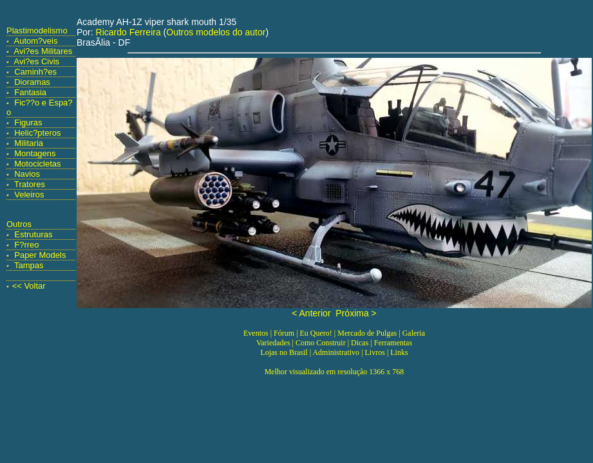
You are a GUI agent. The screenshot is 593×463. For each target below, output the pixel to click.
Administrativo (335, 352)
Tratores (29, 184)
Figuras (28, 122)
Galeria (413, 333)
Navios (27, 174)
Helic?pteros (37, 133)
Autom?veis (36, 41)
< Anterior (311, 313)
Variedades (273, 342)
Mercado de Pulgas (367, 333)
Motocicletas (37, 163)
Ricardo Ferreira (128, 32)
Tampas (29, 265)
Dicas (359, 342)
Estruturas (33, 234)
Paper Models (40, 255)
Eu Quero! (316, 333)
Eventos (255, 333)
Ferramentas (393, 342)
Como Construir (321, 342)
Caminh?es (35, 72)
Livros (375, 352)
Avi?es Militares (43, 51)
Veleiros (29, 194)
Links (399, 352)
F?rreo (26, 245)
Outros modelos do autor (215, 32)
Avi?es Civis (37, 61)
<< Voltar (29, 286)
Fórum (284, 333)
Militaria (28, 143)
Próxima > (355, 313)
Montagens (34, 153)
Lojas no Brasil (283, 352)
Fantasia (30, 92)
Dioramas (32, 82)
